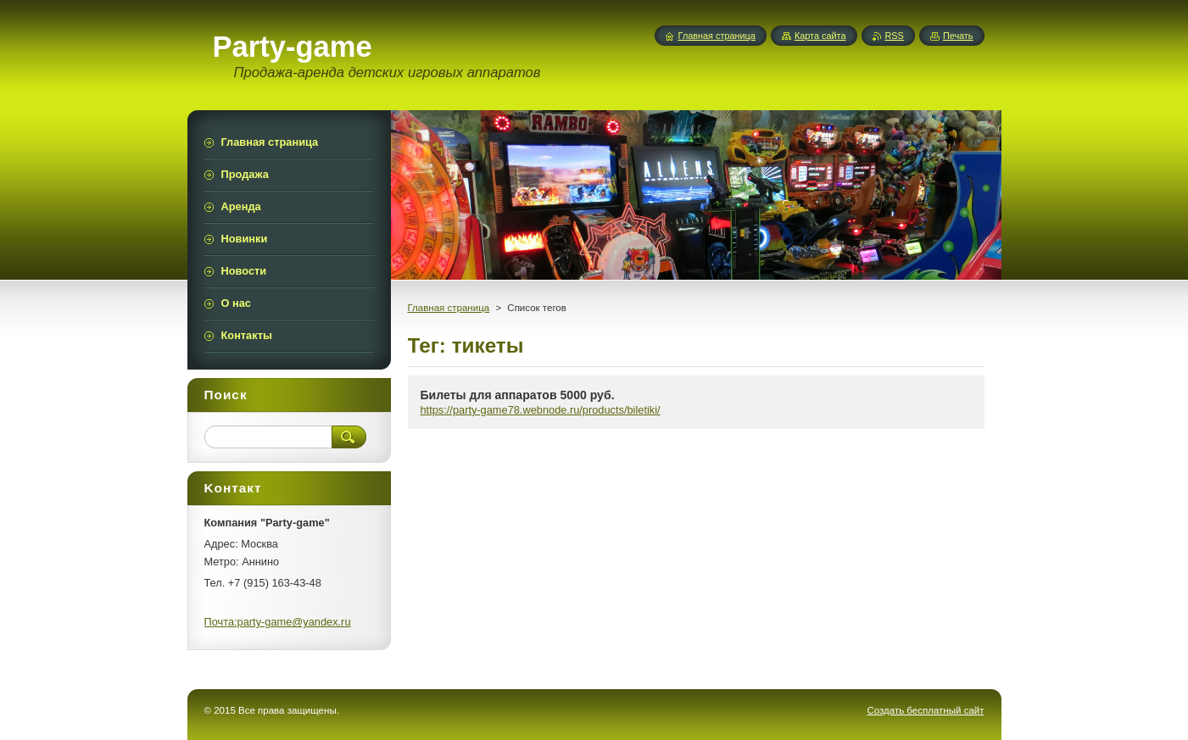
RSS (894, 36)
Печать (958, 36)
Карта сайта (820, 36)
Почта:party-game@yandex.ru (277, 621)
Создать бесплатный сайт (925, 710)
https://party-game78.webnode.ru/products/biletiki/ (541, 409)
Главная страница (449, 308)
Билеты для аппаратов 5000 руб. (518, 395)
